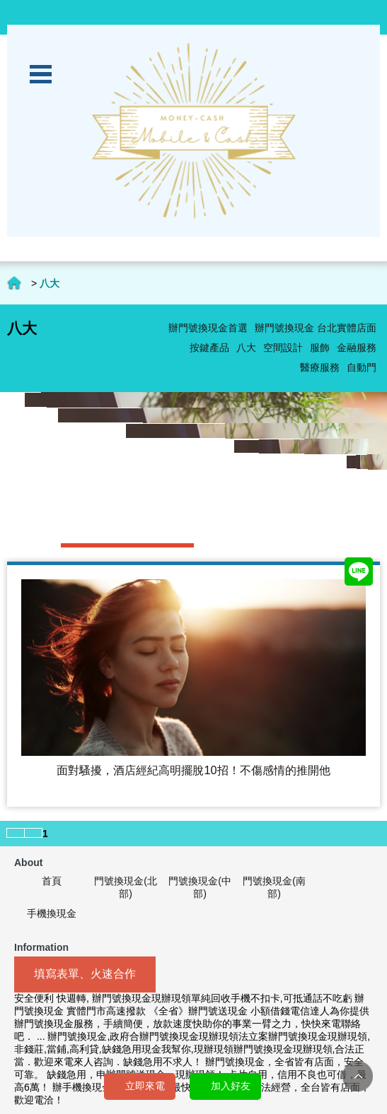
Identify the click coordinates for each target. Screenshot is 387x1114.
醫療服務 (320, 367)
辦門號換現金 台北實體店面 (315, 327)
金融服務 (356, 347)
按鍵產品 (209, 347)
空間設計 (283, 347)
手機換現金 (51, 913)
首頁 (52, 881)
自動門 (361, 367)
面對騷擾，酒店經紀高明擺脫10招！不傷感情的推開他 (193, 770)
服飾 (320, 347)
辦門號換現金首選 (208, 327)
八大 (246, 347)
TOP (357, 1076)
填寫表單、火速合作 (85, 974)
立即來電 (145, 1085)
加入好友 (230, 1085)
